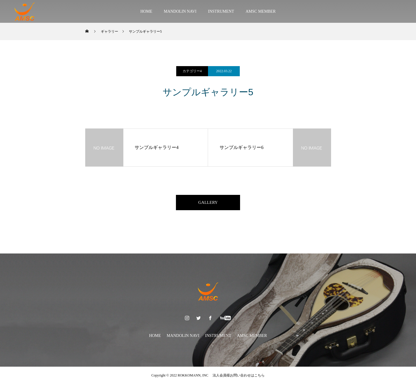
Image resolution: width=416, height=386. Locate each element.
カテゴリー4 (192, 71)
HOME (146, 11)
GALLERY (208, 203)
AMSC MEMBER (261, 11)
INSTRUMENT (221, 11)
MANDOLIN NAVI (180, 11)
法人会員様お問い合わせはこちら (237, 377)
